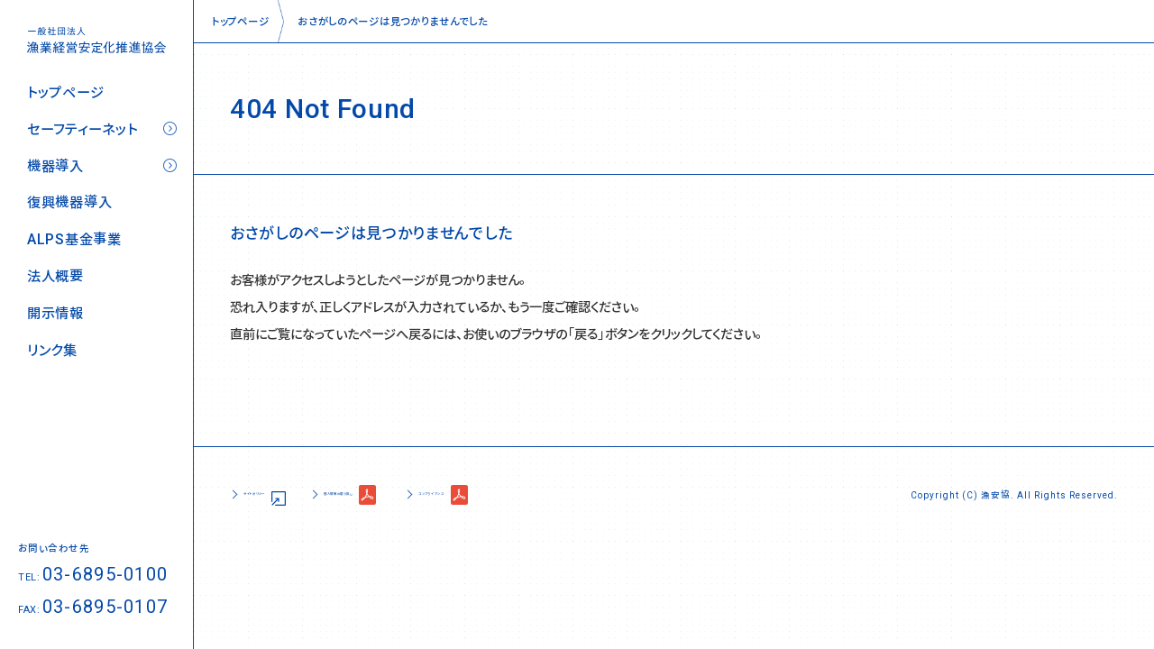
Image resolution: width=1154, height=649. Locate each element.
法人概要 (55, 276)
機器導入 (55, 166)
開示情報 (55, 313)
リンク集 (52, 350)
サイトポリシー (279, 494)
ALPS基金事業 (74, 239)
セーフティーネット (82, 129)
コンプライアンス (580, 494)
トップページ (65, 92)
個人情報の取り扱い (424, 494)
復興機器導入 (69, 202)
